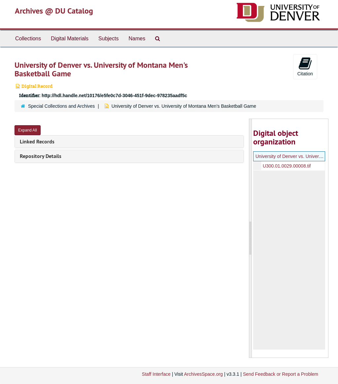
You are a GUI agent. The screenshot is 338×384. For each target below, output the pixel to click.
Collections (28, 38)
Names (136, 38)
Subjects (108, 38)
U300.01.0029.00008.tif (286, 166)
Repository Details (40, 156)
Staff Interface (156, 374)
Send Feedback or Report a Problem (280, 374)
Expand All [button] (27, 130)
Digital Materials (69, 38)
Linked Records (37, 141)
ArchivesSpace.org (203, 374)
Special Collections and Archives (61, 106)
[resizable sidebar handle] (250, 238)
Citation (305, 66)
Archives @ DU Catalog (54, 11)
